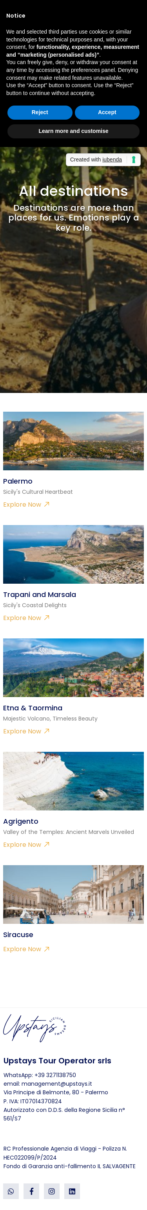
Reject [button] (40, 112)
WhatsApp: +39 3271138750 (40, 1075)
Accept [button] (107, 112)
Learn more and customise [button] (73, 131)
